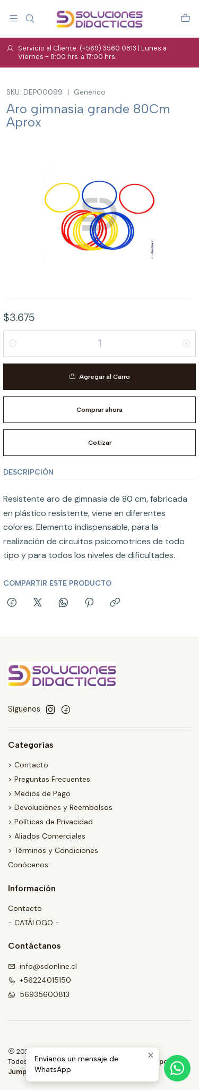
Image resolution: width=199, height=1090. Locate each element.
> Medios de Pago (39, 793)
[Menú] (13, 18)
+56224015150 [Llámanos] (39, 980)
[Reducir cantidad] (13, 344)
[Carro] (185, 18)
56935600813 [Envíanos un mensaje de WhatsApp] (39, 994)
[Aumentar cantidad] (186, 344)
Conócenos (28, 864)
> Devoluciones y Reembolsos (60, 807)
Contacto (25, 908)
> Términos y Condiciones (53, 850)
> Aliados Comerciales (46, 836)
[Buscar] (29, 18)
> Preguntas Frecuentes (49, 779)
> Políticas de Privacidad (50, 821)
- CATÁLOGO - (33, 922)
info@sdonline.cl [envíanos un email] (42, 966)
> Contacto (28, 765)
